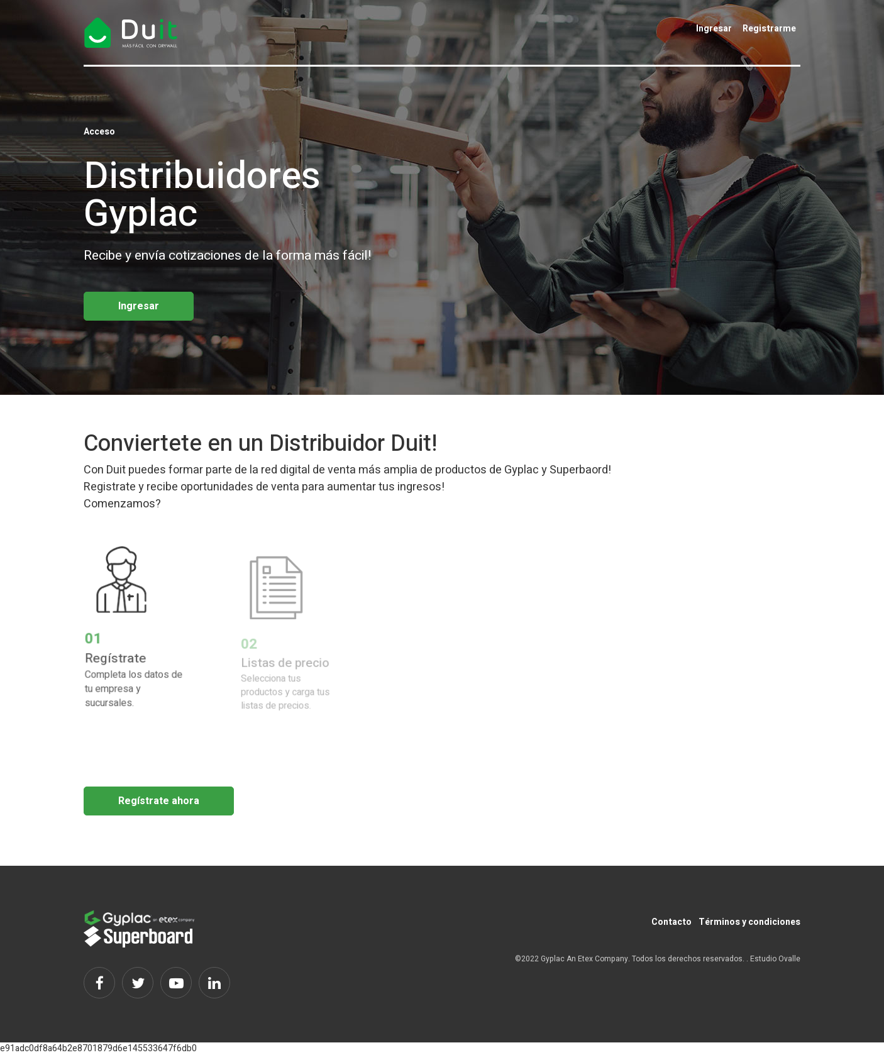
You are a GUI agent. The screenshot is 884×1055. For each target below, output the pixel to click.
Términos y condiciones (749, 922)
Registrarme (769, 28)
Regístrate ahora (158, 801)
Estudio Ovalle (775, 958)
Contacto (671, 922)
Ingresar (714, 28)
